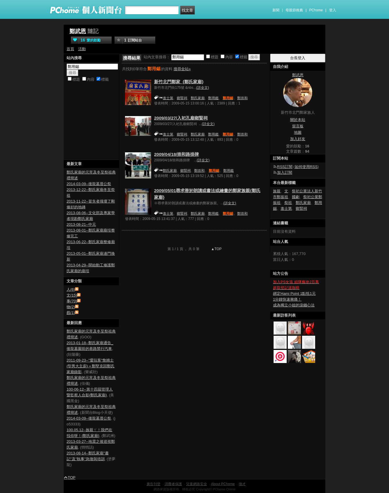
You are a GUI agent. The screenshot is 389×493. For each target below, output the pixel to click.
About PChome (223, 484)
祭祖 (288, 203)
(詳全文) (202, 88)
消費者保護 (173, 484)
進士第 (168, 98)
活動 (82, 49)
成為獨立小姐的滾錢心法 (294, 305)
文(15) (72, 295)
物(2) (71, 307)
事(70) (72, 301)
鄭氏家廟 (198, 98)
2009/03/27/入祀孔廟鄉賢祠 (181, 117)
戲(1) (71, 312)
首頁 (70, 49)
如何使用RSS (306, 167)
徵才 (242, 484)
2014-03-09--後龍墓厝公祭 (89, 184)
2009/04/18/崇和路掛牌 (176, 154)
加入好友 (297, 139)
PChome (316, 10)
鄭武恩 (77, 31)
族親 (277, 191)
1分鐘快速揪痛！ (287, 299)
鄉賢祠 (182, 98)
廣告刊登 (153, 484)
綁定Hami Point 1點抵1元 (294, 293)
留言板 (298, 126)
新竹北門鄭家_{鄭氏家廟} (179, 81)
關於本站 (297, 120)
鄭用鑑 (213, 98)
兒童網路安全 (196, 484)
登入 (332, 10)
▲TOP (216, 249)
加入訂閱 (284, 172)
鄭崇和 (242, 98)
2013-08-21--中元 (81, 224)
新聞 (275, 10)
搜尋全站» (182, 69)
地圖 (297, 132)
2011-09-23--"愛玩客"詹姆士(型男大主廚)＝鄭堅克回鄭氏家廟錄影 (91, 366)
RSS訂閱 (284, 167)
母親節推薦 (294, 10)
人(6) (71, 289)
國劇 (295, 197)
